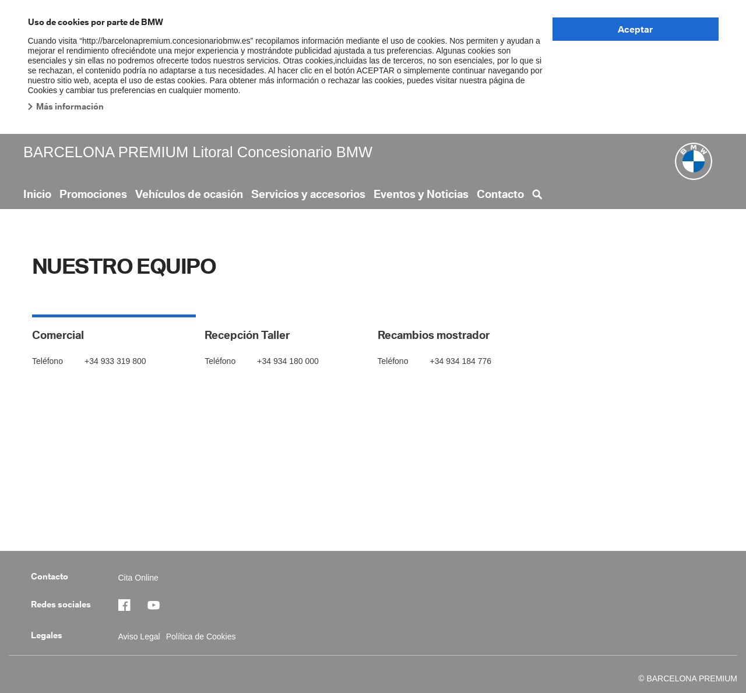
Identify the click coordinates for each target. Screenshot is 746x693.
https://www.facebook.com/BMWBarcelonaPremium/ (130, 605)
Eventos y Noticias (421, 194)
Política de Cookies (201, 636)
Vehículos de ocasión (189, 194)
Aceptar (635, 29)
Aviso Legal (139, 636)
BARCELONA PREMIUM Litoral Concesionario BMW (197, 152)
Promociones (93, 194)
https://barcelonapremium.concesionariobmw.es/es (159, 605)
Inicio (37, 194)
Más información (70, 106)
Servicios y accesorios (308, 194)
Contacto (500, 194)
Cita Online (138, 577)
